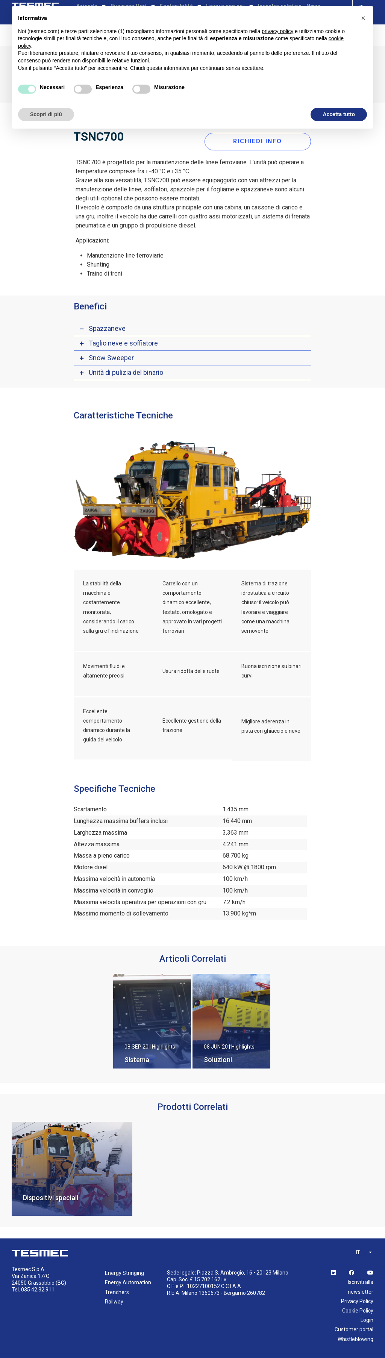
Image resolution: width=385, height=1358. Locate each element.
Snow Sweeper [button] (111, 357)
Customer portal (354, 1329)
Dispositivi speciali (50, 1196)
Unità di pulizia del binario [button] (126, 371)
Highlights (163, 1046)
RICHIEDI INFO (258, 140)
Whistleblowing (355, 1338)
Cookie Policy (357, 1309)
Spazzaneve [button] (107, 327)
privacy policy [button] (277, 31)
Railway (114, 1300)
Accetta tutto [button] (339, 114)
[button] (363, 18)
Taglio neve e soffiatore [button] (123, 342)
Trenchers (117, 1291)
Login (367, 1319)
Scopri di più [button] (46, 114)
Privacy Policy (357, 1300)
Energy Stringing (124, 1272)
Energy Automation (128, 1282)
